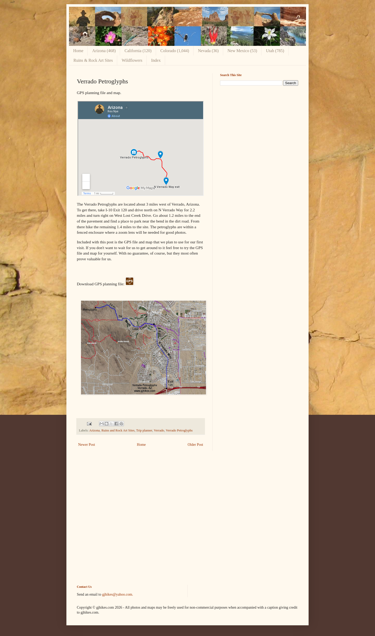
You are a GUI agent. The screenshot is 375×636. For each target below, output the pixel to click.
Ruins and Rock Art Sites (117, 430)
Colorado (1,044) (174, 50)
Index (155, 60)
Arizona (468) (104, 50)
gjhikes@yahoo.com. (117, 594)
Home (78, 50)
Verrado (159, 430)
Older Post (195, 445)
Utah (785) (275, 50)
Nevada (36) (208, 50)
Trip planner (144, 430)
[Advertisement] (259, 126)
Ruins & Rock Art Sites (93, 60)
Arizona (94, 430)
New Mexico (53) (242, 50)
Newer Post (86, 445)
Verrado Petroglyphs (179, 430)
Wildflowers (132, 60)
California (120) (138, 50)
